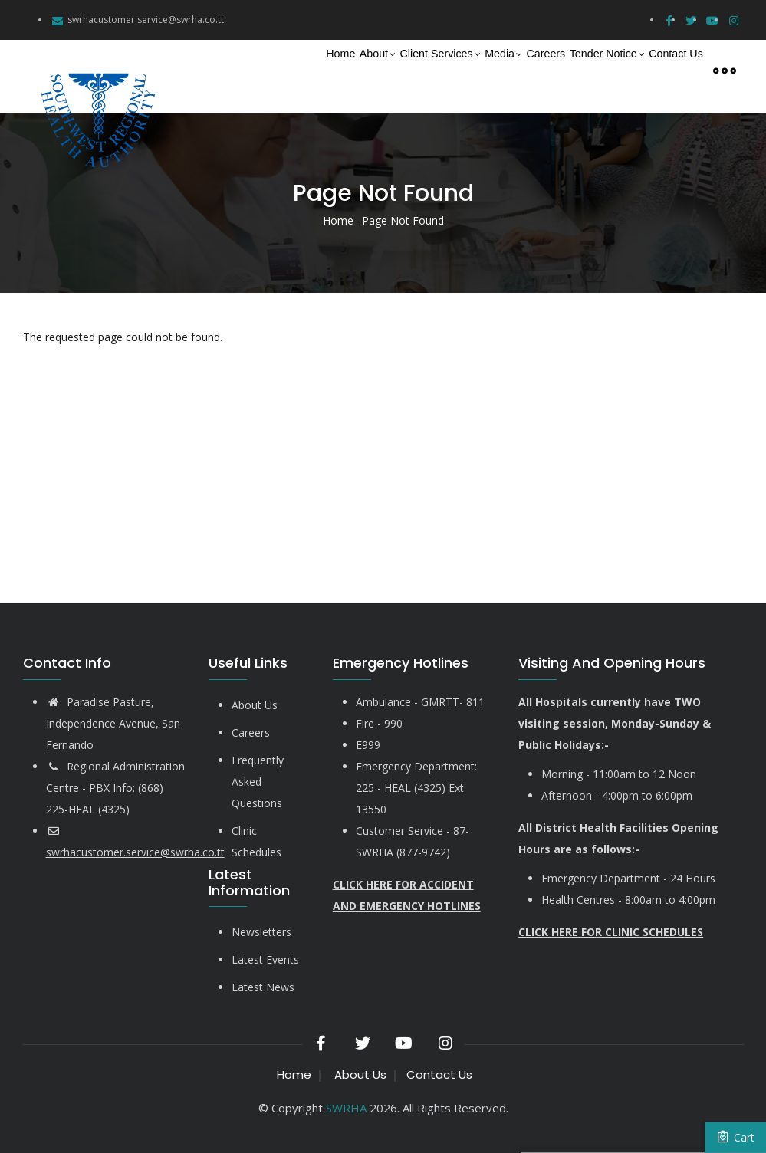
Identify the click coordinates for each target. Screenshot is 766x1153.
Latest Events (265, 959)
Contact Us (665, 69)
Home (210, 69)
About (264, 70)
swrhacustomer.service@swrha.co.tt (145, 19)
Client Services (347, 70)
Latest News (263, 987)
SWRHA (346, 1107)
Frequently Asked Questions (258, 781)
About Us (255, 705)
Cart (735, 1137)
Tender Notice (572, 70)
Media (430, 70)
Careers (489, 69)
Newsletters (261, 932)
